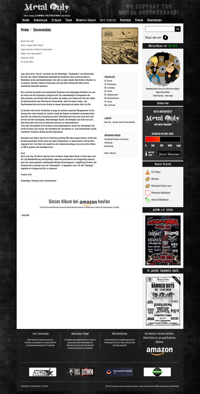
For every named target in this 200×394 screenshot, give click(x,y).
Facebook (108, 143)
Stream (56, 20)
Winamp (155, 179)
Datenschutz (35, 386)
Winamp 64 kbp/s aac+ (161, 186)
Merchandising (119, 334)
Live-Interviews (40, 334)
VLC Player (156, 172)
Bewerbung (154, 20)
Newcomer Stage (80, 334)
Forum (139, 20)
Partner (125, 20)
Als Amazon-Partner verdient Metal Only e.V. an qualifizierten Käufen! (159, 338)
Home (25, 20)
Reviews (25, 215)
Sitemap (45, 386)
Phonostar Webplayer (160, 193)
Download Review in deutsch (116, 139)
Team (68, 20)
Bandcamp (108, 146)
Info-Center (108, 20)
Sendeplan (40, 20)
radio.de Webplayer (160, 200)
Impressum (25, 386)
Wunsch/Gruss (86, 20)
